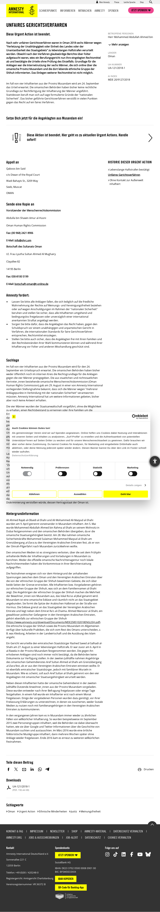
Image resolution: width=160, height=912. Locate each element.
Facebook (8, 769)
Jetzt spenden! (139, 10)
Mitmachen (84, 10)
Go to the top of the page (152, 824)
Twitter (16, 769)
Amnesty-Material (95, 831)
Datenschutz (93, 837)
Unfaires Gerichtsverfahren (124, 175)
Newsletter (57, 831)
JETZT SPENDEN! (66, 855)
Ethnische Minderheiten (53, 811)
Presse (116, 2)
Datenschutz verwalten (128, 831)
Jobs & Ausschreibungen (44, 837)
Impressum (36, 831)
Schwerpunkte (48, 10)
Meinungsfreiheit (91, 811)
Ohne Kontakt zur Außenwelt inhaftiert (126, 182)
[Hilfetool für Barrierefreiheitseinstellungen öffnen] (155, 461)
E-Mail (24, 769)
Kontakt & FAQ (14, 831)
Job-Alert (72, 837)
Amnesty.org (14, 837)
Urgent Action (27, 811)
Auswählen (80, 494)
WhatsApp (40, 769)
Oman (11, 811)
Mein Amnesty (104, 2)
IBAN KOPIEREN (65, 878)
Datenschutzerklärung (25, 455)
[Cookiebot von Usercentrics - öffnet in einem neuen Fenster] (134, 416)
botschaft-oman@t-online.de (31, 284)
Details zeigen (134, 485)
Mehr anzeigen (120, 44)
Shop (142, 2)
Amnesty (100, 10)
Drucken (146, 769)
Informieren (67, 10)
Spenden (113, 10)
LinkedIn (32, 769)
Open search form (151, 2)
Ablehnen (34, 494)
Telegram (47, 769)
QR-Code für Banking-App (71, 887)
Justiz (74, 811)
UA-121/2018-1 (21, 788)
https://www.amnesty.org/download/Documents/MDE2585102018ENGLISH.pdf (53, 622)
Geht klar (126, 494)
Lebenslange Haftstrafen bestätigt (130, 169)
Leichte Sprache (129, 2)
